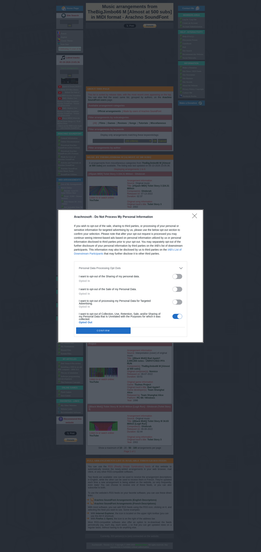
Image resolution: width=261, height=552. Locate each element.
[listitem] (130, 268)
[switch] (177, 276)
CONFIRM (103, 330)
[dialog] (130, 276)
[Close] (195, 217)
